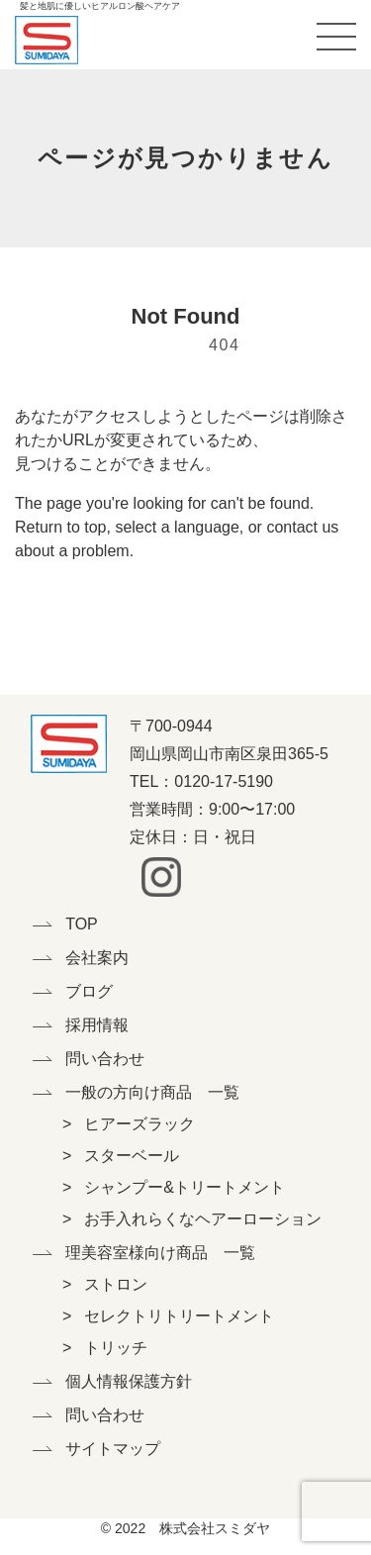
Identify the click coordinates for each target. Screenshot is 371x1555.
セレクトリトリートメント (179, 1316)
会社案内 (97, 957)
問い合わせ (99, 1058)
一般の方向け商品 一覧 (99, 1092)
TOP (81, 924)
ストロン (115, 1284)
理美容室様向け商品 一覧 (99, 1252)
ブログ (89, 991)
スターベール (131, 1155)
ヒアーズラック (139, 1124)
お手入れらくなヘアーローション (203, 1219)
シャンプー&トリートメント (184, 1187)
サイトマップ (99, 1448)
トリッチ (115, 1347)
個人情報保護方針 (99, 1381)
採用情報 (97, 1025)
